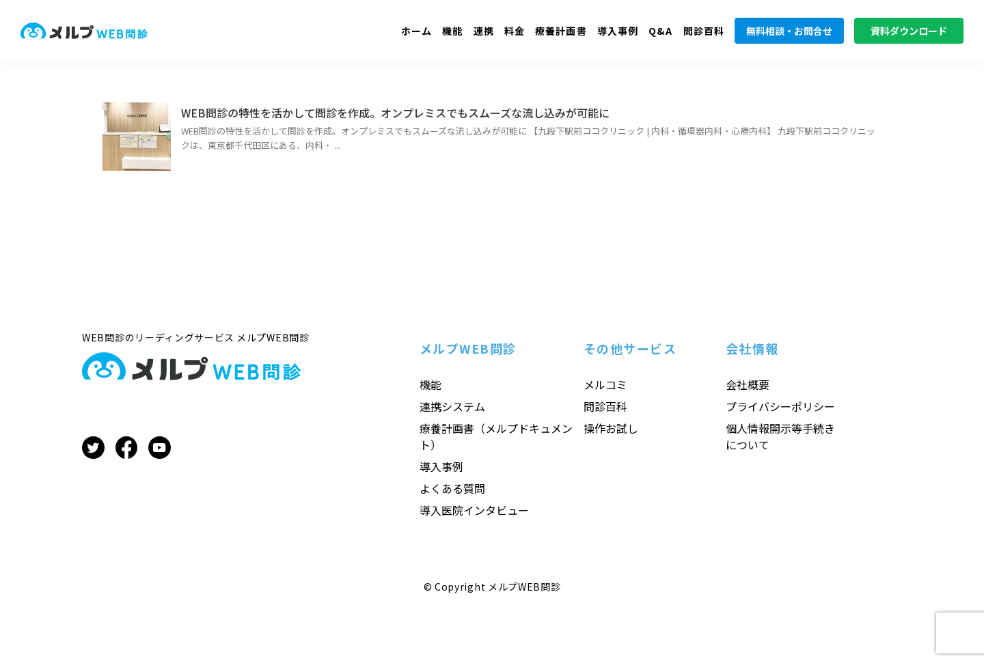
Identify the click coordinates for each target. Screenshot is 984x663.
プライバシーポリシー (780, 406)
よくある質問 (452, 488)
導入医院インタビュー (474, 510)
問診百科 (703, 31)
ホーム (416, 31)
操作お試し (611, 428)
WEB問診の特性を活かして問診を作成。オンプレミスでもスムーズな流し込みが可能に (395, 112)
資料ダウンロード (909, 31)
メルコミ (605, 384)
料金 (514, 31)
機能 (452, 31)
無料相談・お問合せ (789, 31)
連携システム (452, 406)
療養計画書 (561, 31)
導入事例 (617, 31)
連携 (484, 31)
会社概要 (747, 384)
